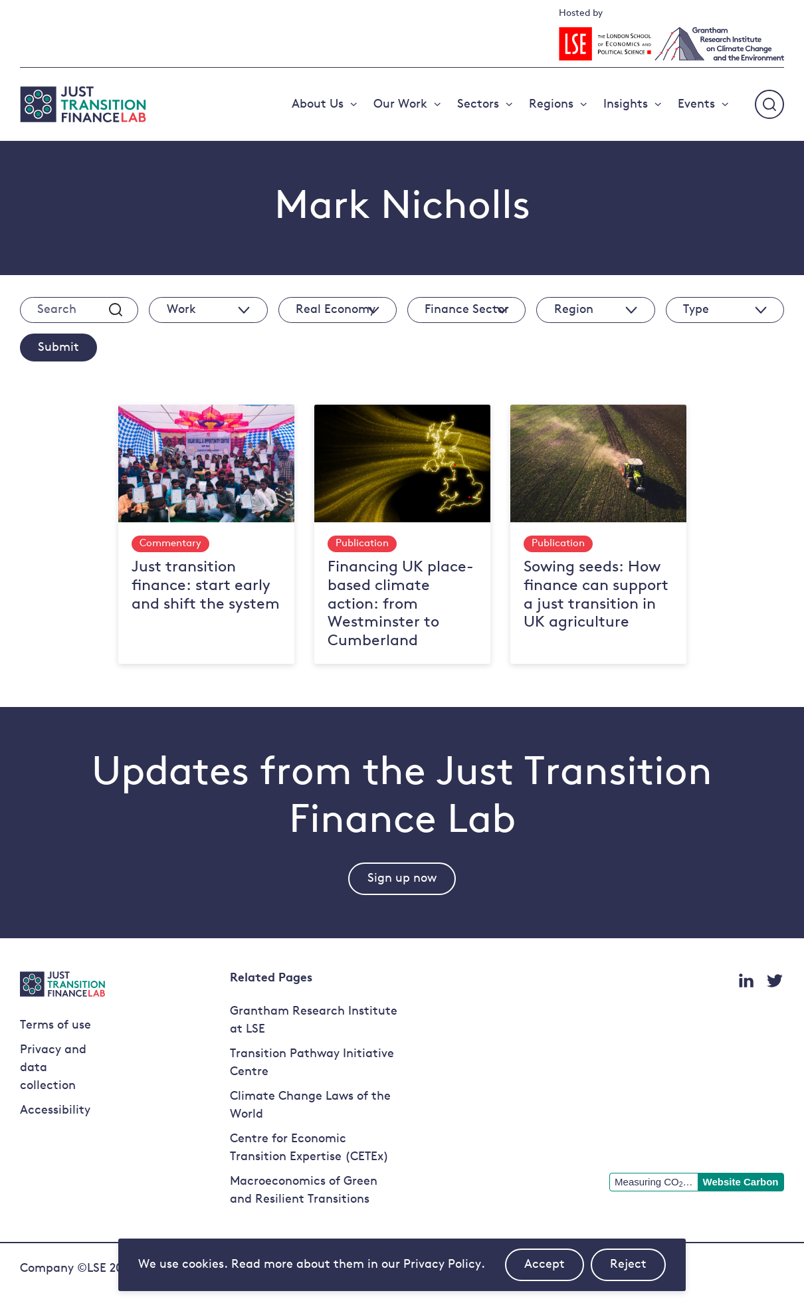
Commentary (170, 544)
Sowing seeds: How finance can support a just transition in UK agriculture (596, 595)
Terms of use (55, 1025)
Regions (551, 104)
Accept (554, 1270)
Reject (638, 1270)
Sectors (478, 104)
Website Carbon (741, 1181)
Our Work (400, 104)
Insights (625, 104)
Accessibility (55, 1110)
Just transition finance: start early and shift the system (206, 586)
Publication (362, 544)
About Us (318, 104)
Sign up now (402, 878)
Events (696, 104)
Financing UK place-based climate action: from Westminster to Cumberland (401, 604)
